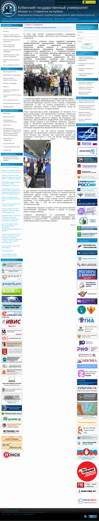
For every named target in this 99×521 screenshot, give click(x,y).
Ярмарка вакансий (30, 18)
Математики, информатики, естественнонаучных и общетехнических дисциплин (87, 107)
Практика (6, 86)
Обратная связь (13, 510)
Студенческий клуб (8, 143)
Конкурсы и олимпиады (10, 83)
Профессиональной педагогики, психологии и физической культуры (86, 114)
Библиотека (6, 113)
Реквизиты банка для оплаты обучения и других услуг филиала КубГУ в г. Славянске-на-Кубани (12, 177)
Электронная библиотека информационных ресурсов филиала (11, 158)
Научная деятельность (9, 71)
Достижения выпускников (45, 18)
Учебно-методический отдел (11, 147)
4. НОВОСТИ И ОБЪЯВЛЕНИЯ (33, 25)
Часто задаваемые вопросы (11, 65)
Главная (4, 18)
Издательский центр (9, 117)
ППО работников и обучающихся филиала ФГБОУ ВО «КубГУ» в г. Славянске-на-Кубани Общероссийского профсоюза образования (12, 132)
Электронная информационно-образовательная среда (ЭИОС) (20, 21)
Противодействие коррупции (10, 167)
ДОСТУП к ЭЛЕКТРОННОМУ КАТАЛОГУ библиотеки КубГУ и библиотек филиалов (11, 210)
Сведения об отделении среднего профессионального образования (87, 58)
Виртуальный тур (59, 18)
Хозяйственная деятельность (11, 103)
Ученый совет (7, 150)
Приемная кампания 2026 (16, 18)
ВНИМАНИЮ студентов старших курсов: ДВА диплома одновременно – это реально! (11, 183)
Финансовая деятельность (11, 100)
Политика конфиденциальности (27, 514)
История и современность (10, 28)
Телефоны (15, 514)
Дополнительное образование (12, 75)
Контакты (6, 31)
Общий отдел (7, 125)
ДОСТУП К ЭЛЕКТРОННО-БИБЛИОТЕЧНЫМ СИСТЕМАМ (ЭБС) (11, 199)
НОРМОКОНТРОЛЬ (7, 251)
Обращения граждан (72, 18)
